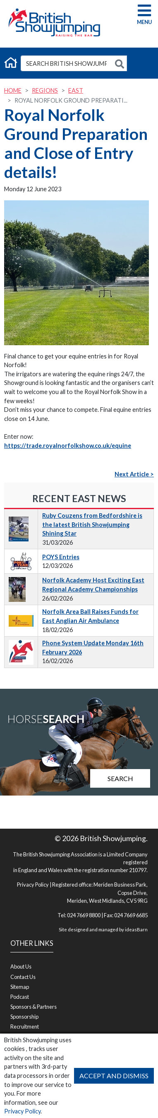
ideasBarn (136, 929)
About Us (20, 966)
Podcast (19, 996)
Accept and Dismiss (113, 1076)
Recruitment (24, 1026)
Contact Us (23, 977)
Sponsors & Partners (33, 1006)
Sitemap (19, 986)
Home (13, 90)
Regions (45, 90)
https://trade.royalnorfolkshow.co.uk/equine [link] (67, 445)
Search (120, 778)
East (75, 90)
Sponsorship (24, 1016)
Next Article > (134, 474)
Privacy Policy (22, 1111)
